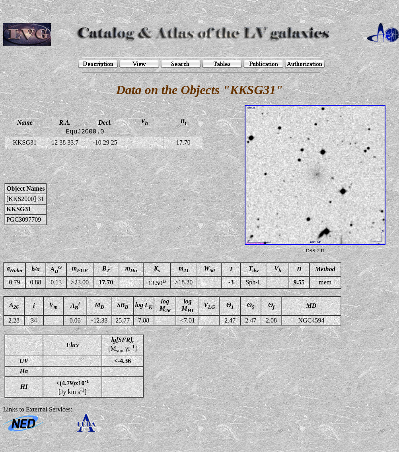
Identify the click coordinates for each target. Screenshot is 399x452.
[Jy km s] (72, 387)
